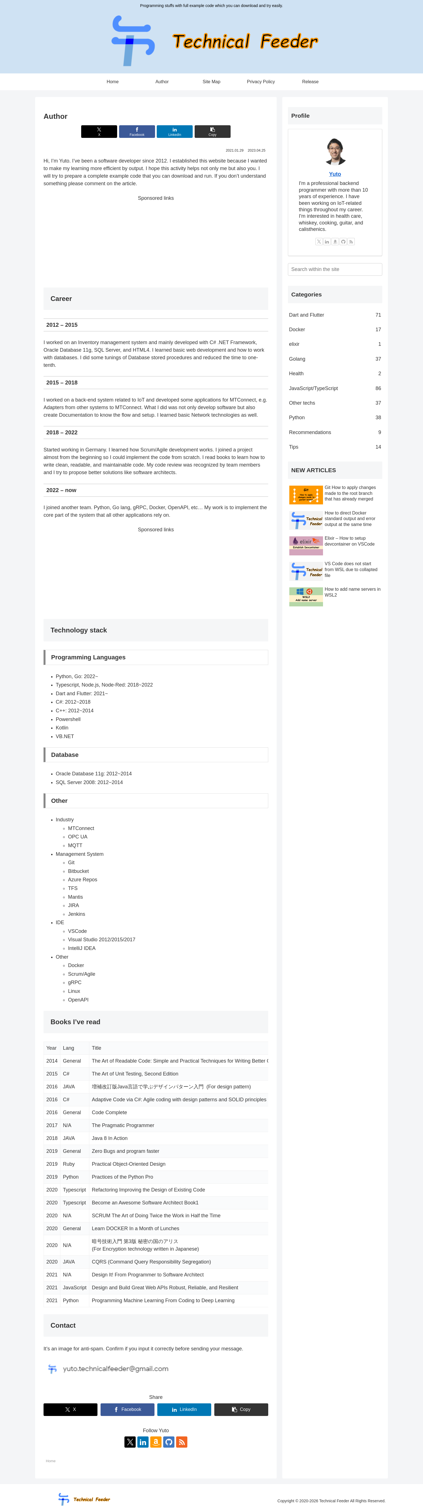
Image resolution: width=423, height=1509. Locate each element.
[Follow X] (130, 1442)
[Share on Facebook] (137, 131)
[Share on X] (99, 131)
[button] (213, 131)
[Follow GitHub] (168, 1442)
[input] (335, 269)
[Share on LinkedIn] (175, 131)
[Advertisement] (156, 241)
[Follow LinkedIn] (143, 1442)
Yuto (335, 174)
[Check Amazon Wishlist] (156, 1442)
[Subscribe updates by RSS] (181, 1442)
